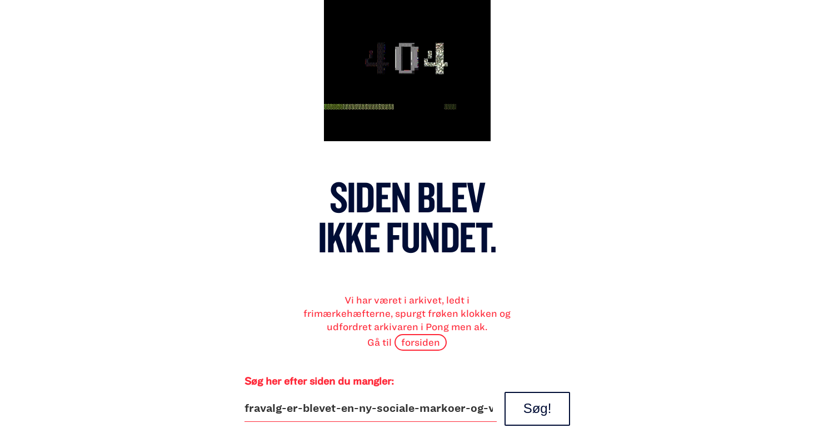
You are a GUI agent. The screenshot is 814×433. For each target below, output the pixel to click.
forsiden (420, 342)
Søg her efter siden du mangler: (319, 380)
